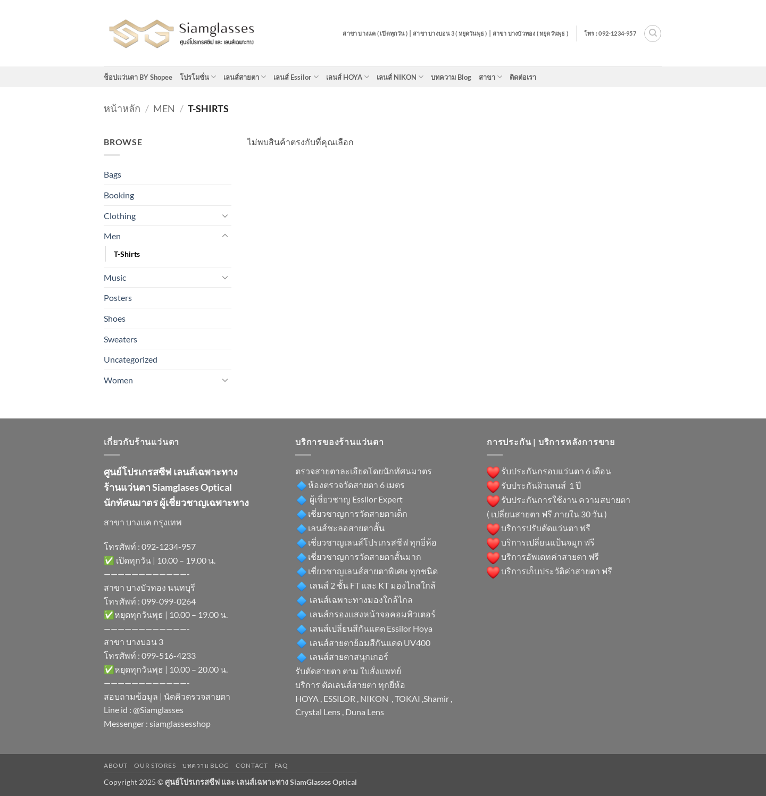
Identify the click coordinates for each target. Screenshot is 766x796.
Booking (119, 195)
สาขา (490, 77)
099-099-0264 (168, 601)
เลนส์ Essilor (295, 77)
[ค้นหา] (652, 33)
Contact (252, 765)
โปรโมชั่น (198, 77)
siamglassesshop (180, 723)
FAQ (281, 765)
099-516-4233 (168, 655)
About (116, 765)
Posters (118, 297)
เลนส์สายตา (244, 77)
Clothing (120, 216)
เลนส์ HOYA (347, 77)
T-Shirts (127, 253)
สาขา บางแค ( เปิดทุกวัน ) (375, 33)
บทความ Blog (451, 77)
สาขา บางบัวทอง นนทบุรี (149, 587)
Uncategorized (130, 359)
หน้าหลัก (122, 108)
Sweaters (120, 339)
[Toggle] (225, 215)
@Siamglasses (158, 710)
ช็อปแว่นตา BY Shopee (138, 77)
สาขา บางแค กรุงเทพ (143, 522)
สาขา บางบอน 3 (133, 641)
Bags (112, 174)
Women (118, 380)
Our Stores (155, 765)
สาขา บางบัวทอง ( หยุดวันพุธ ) (530, 33)
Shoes (115, 318)
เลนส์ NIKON (400, 77)
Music (115, 277)
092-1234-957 (168, 546)
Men (164, 108)
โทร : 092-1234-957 (610, 33)
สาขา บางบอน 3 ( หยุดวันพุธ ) (450, 33)
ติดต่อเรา (523, 77)
